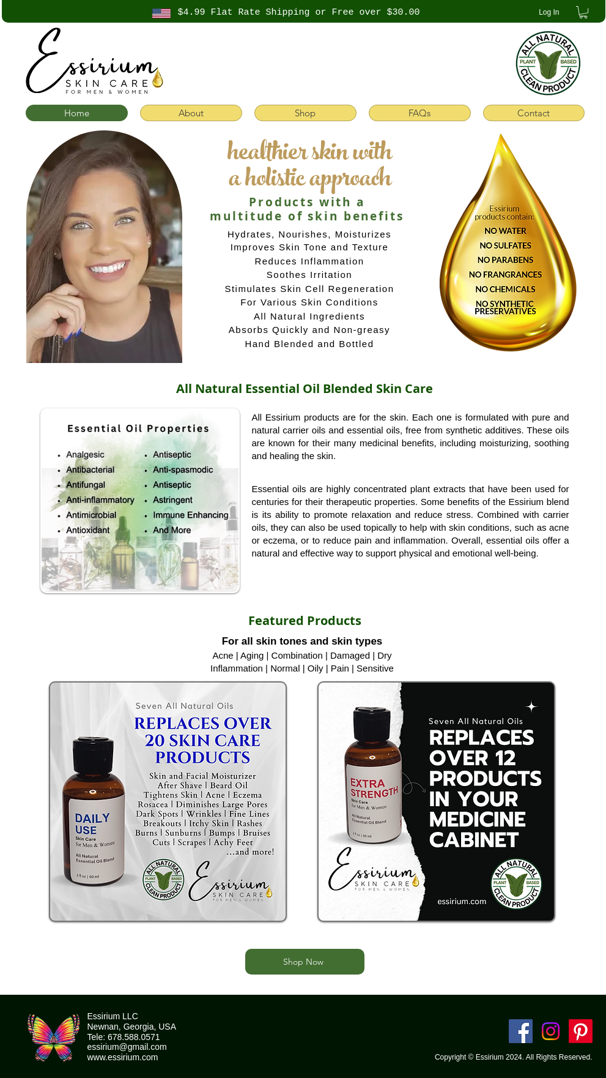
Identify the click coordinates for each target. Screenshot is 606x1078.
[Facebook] (521, 1031)
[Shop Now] (304, 962)
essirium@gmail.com (127, 1047)
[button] (583, 12)
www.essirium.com (122, 1057)
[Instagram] (551, 1031)
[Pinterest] (581, 1031)
